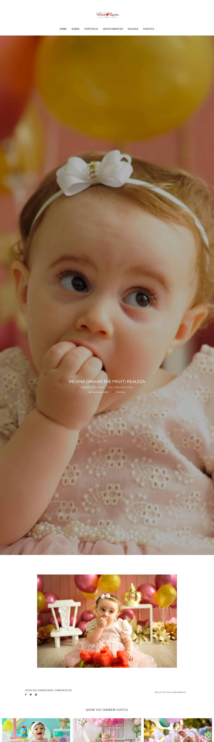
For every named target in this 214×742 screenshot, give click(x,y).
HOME (63, 29)
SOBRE (76, 29)
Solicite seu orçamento (170, 692)
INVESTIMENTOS (113, 29)
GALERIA (133, 29)
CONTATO (148, 29)
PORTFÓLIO (91, 29)
